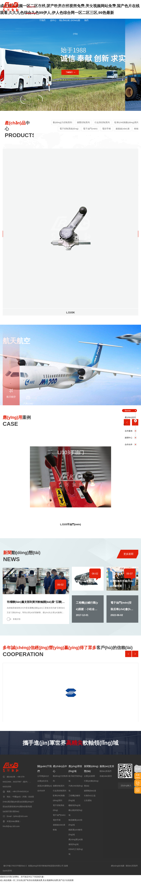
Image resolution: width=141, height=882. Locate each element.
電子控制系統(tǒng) (58, 807)
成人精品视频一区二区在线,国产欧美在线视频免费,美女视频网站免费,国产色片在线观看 (37, 880)
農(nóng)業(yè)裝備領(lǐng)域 (75, 841)
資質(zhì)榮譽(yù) (44, 786)
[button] (38, 99)
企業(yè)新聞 (89, 776)
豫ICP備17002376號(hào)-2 (15, 866)
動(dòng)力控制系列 (60, 778)
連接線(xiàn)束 (59, 825)
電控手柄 (56, 820)
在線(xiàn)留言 (106, 776)
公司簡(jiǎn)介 (43, 776)
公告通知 (88, 800)
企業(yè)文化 (42, 781)
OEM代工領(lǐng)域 (75, 851)
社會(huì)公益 (90, 795)
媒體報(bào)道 (90, 791)
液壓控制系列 (58, 786)
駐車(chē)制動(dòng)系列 (59, 798)
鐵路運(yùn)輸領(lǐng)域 (75, 832)
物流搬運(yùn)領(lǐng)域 (75, 822)
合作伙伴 (41, 791)
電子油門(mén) (59, 815)
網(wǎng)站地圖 (117, 866)
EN (114, 7)
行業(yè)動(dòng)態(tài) (91, 783)
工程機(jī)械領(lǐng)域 (74, 798)
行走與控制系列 (59, 791)
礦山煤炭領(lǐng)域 (75, 812)
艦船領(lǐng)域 (74, 805)
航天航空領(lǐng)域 (75, 778)
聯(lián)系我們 (105, 771)
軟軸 (55, 830)
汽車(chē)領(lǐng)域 (75, 788)
